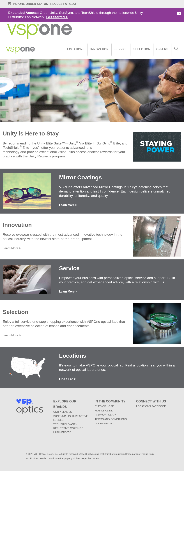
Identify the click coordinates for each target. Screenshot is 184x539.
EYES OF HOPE (104, 406)
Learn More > (68, 205)
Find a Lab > (67, 379)
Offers (162, 49)
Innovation (99, 49)
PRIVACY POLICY (105, 414)
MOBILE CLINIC (104, 410)
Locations (75, 49)
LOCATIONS (143, 406)
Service (120, 49)
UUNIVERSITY (62, 432)
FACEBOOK (159, 406)
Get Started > (57, 17)
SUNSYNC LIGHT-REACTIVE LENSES (70, 418)
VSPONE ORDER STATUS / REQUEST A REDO (40, 4)
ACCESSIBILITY (104, 423)
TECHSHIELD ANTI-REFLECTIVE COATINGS (68, 426)
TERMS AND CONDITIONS (111, 419)
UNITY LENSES (62, 411)
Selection (141, 49)
